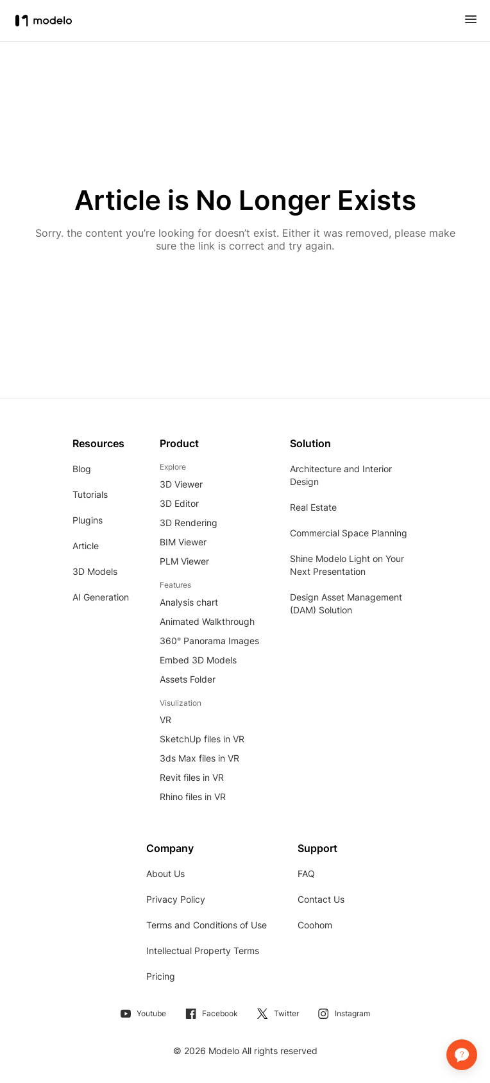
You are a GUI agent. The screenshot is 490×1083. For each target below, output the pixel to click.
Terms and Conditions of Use (206, 924)
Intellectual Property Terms (202, 950)
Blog (81, 468)
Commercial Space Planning (348, 532)
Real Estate (313, 507)
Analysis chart (189, 602)
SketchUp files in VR (202, 738)
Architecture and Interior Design (341, 475)
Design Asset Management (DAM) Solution (346, 603)
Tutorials (90, 494)
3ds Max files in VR (199, 758)
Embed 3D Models (198, 659)
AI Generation (100, 597)
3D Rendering (188, 522)
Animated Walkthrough (207, 621)
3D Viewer (181, 484)
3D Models (94, 571)
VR (165, 719)
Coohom (315, 924)
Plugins (87, 520)
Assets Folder (187, 679)
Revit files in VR (192, 777)
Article (85, 545)
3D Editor (179, 503)
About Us (165, 873)
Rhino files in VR (193, 796)
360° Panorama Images (209, 640)
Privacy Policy (175, 899)
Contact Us (321, 899)
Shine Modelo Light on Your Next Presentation (347, 565)
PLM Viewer (184, 561)
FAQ (306, 873)
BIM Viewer (183, 541)
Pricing (160, 976)
